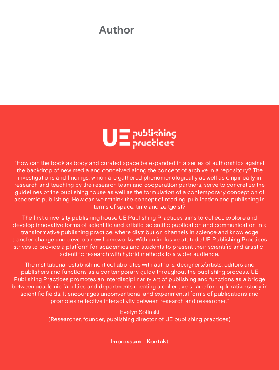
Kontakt (158, 341)
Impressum (126, 341)
